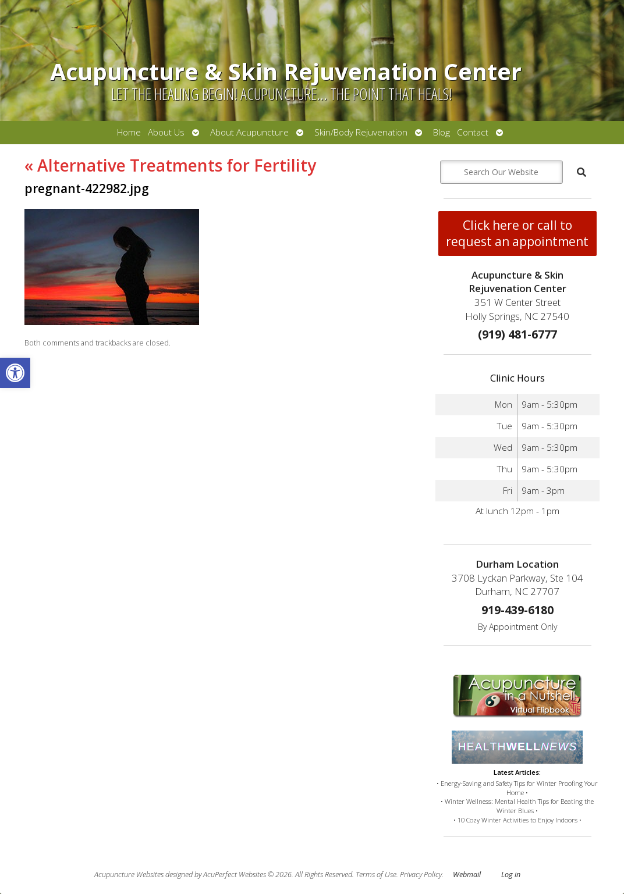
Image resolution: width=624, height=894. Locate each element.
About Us (166, 132)
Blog (441, 132)
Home (129, 132)
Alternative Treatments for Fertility (170, 165)
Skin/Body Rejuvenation (360, 132)
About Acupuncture (249, 132)
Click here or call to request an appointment (517, 233)
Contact (472, 132)
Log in (510, 874)
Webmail (467, 874)
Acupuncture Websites (129, 874)
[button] (15, 373)
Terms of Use (376, 874)
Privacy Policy (421, 874)
